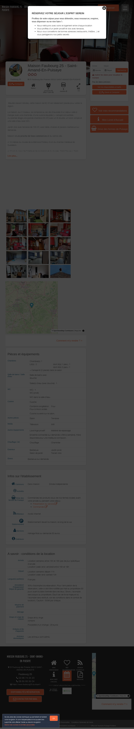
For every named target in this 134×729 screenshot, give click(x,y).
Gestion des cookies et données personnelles (20, 725)
